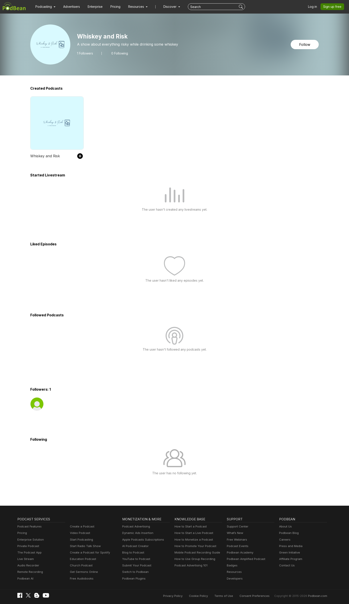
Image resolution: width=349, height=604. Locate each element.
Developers (235, 578)
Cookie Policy (201, 596)
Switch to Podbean (135, 572)
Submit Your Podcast (136, 565)
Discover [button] (170, 6)
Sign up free (333, 6)
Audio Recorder (28, 565)
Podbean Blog (288, 533)
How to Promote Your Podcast (195, 546)
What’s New (235, 533)
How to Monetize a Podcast (193, 539)
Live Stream (25, 559)
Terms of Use (226, 596)
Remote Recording (30, 572)
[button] (45, 6)
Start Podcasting (81, 539)
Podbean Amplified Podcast (246, 559)
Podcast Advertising (136, 526)
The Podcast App (29, 552)
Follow (304, 44)
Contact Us (286, 565)
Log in (312, 6)
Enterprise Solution (30, 539)
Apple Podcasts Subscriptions (143, 539)
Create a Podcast (82, 526)
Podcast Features (29, 526)
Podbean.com (317, 596)
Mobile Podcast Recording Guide (197, 552)
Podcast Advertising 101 (190, 565)
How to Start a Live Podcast (193, 533)
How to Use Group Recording (194, 559)
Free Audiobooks (81, 578)
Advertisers (71, 6)
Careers (284, 539)
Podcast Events (237, 546)
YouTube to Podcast (136, 559)
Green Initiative (289, 552)
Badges (232, 565)
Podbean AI (25, 578)
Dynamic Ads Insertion (137, 533)
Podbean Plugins (134, 578)
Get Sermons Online (84, 572)
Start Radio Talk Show (85, 546)
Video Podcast (80, 533)
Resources (234, 572)
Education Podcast (83, 559)
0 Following (119, 53)
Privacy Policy (175, 596)
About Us (285, 526)
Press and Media (290, 546)
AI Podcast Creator (135, 546)
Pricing (116, 6)
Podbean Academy (240, 552)
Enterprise (95, 6)
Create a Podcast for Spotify (89, 552)
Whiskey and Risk (45, 156)
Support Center (237, 526)
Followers (85, 53)
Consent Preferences (255, 596)
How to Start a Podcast (190, 526)
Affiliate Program (290, 559)
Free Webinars (237, 539)
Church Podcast (81, 565)
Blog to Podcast (133, 552)
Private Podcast (28, 546)
